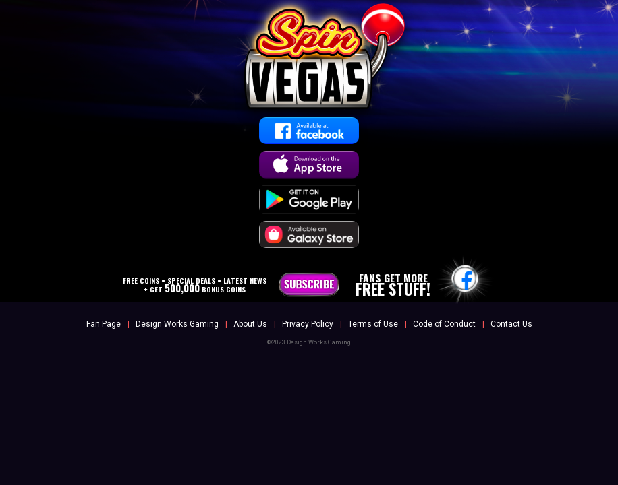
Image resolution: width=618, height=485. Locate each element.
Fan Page (103, 324)
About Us (250, 324)
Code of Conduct (444, 324)
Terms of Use (373, 324)
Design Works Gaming (177, 324)
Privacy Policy (307, 324)
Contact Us (511, 324)
